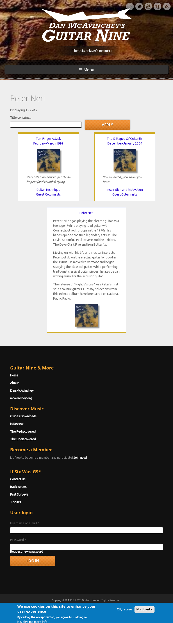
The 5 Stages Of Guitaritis (125, 138)
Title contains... (20, 117)
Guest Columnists (48, 194)
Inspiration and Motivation (125, 189)
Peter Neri (86, 213)
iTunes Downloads (23, 416)
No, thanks (145, 614)
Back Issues (18, 487)
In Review (16, 424)
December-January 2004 (124, 143)
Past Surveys (19, 494)
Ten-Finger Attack (48, 138)
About (14, 383)
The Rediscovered (23, 431)
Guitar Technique (48, 189)
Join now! (80, 457)
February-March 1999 (48, 143)
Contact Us (17, 479)
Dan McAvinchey (22, 390)
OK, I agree (124, 614)
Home (14, 375)
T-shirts (15, 502)
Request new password (26, 551)
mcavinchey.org (21, 398)
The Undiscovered (23, 439)
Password (18, 540)
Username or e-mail (24, 523)
